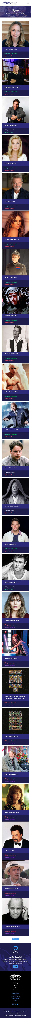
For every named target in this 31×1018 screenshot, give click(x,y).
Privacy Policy (15, 998)
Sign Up (15, 966)
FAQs (15, 995)
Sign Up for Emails (15, 997)
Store (15, 985)
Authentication (15, 993)
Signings (15, 983)
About (15, 988)
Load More (15, 939)
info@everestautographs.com (15, 1013)
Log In (15, 1000)
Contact (15, 990)
